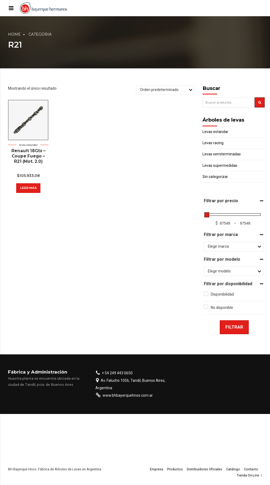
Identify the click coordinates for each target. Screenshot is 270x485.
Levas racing (213, 143)
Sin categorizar (215, 177)
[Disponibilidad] (206, 294)
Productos (175, 469)
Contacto (251, 469)
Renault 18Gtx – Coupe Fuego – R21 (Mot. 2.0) (28, 156)
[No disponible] (206, 307)
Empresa (156, 469)
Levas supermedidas (220, 165)
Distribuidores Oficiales (204, 469)
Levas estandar (28, 144)
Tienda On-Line (249, 475)
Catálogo (233, 469)
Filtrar (234, 327)
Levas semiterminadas (222, 154)
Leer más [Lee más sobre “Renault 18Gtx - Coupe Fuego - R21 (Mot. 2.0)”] (28, 188)
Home (14, 34)
